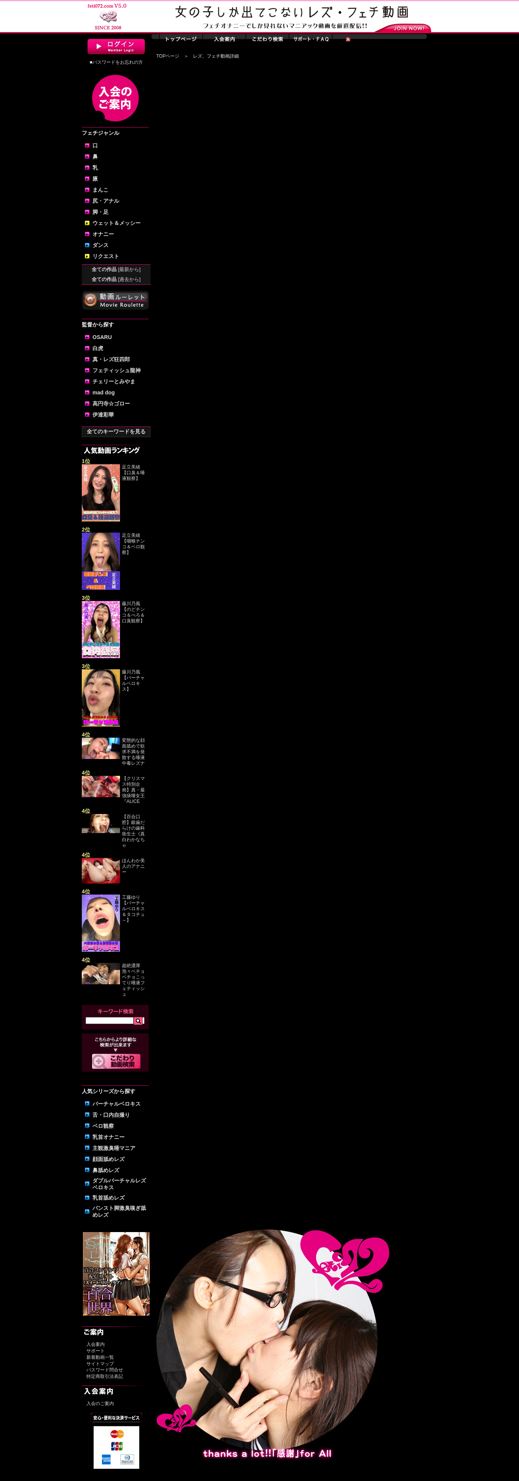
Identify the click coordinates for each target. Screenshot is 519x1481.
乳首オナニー (108, 1137)
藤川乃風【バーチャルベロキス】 (133, 680)
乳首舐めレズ (108, 1198)
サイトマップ (100, 1363)
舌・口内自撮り (111, 1115)
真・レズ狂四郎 (111, 359)
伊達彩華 (103, 415)
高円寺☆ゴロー (111, 404)
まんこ (100, 190)
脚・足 (100, 212)
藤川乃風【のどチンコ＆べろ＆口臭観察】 (133, 612)
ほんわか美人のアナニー (133, 866)
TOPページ (167, 56)
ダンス (100, 245)
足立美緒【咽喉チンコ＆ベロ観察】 (133, 544)
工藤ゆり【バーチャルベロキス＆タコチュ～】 (133, 909)
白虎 (97, 348)
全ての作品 (116, 269)
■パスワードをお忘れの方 (116, 62)
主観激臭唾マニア (113, 1148)
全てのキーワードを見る (116, 431)
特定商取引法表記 (104, 1376)
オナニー (103, 234)
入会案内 (95, 1344)
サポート (95, 1350)
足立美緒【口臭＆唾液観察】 (133, 472)
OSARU (102, 337)
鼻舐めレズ (105, 1170)
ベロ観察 (103, 1126)
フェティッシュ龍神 (116, 370)
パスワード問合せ (104, 1370)
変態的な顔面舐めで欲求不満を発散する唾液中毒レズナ (133, 752)
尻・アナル (105, 201)
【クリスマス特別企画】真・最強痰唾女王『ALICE (133, 790)
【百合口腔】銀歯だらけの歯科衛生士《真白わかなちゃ (133, 831)
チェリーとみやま (113, 381)
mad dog (103, 392)
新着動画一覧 (100, 1357)
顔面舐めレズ (108, 1159)
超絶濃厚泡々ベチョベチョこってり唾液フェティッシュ (133, 980)
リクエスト (105, 256)
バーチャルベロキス (116, 1104)
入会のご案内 (100, 1403)
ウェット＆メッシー (116, 223)
